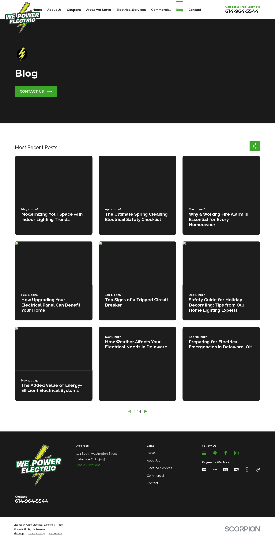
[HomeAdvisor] (215, 453)
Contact (152, 483)
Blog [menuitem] (179, 10)
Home (151, 453)
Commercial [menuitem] (161, 10)
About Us (153, 460)
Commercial (155, 475)
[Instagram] (236, 453)
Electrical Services (159, 468)
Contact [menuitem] (194, 10)
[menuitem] (19, 533)
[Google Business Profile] (204, 453)
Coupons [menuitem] (74, 10)
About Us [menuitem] (54, 10)
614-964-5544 (241, 11)
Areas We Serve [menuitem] (98, 10)
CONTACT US (36, 91)
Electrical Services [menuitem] (131, 10)
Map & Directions (88, 465)
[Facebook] (225, 453)
